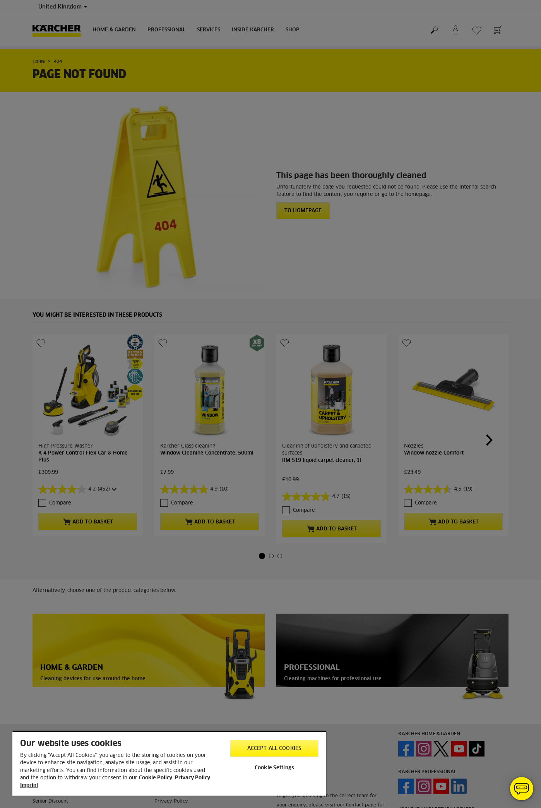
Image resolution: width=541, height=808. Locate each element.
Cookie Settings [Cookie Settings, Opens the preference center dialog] (274, 767)
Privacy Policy (192, 778)
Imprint (29, 785)
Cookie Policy (155, 778)
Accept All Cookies (274, 748)
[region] (169, 763)
